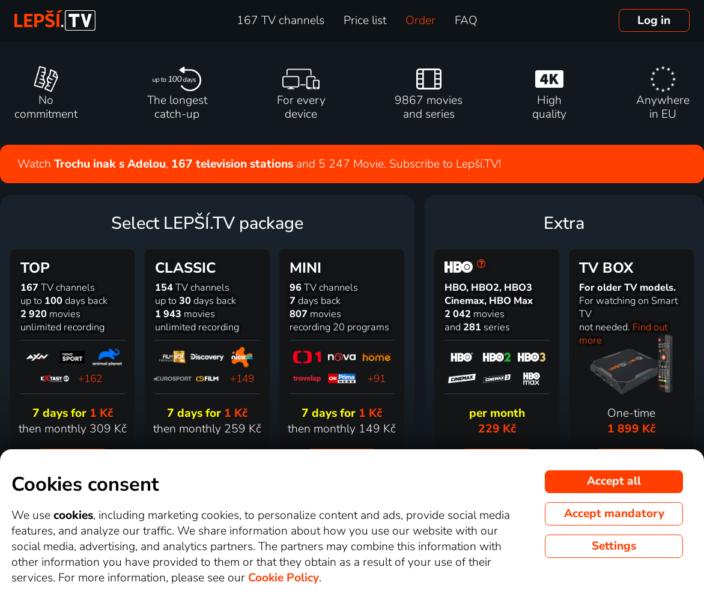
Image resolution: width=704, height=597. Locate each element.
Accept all (614, 481)
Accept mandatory (614, 513)
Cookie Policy (283, 578)
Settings (614, 546)
